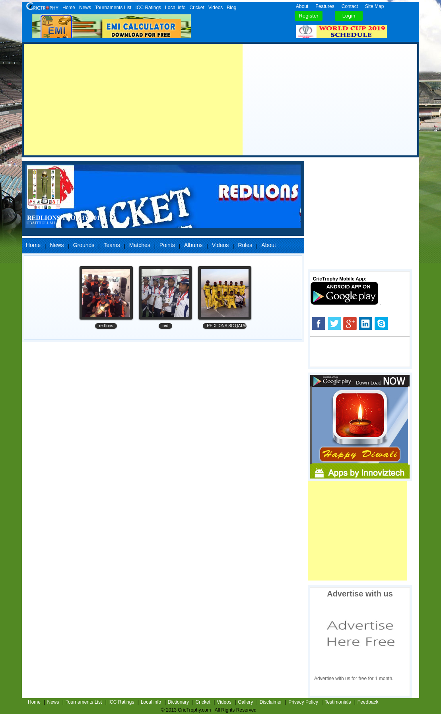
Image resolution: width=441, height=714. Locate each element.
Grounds (84, 245)
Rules (245, 245)
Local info (175, 7)
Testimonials (337, 702)
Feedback (368, 702)
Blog (231, 7)
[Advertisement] (133, 99)
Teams (111, 245)
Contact (350, 6)
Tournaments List (113, 7)
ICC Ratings (148, 7)
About (302, 6)
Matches (139, 245)
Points (167, 245)
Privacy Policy (303, 702)
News (85, 7)
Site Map (374, 6)
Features (324, 6)
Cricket (196, 7)
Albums (193, 245)
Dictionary (178, 702)
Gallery (245, 702)
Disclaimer (271, 702)
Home (68, 7)
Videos (215, 7)
